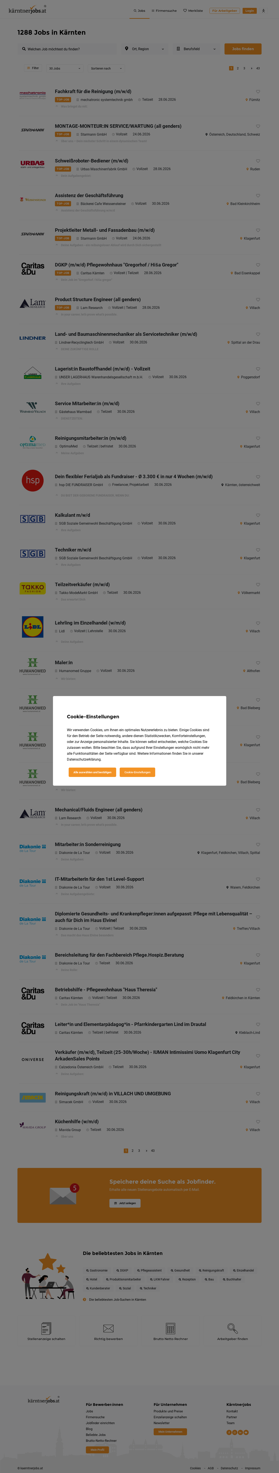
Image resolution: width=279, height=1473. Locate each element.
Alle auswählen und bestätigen (92, 772)
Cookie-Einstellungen (137, 772)
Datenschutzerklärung (84, 759)
